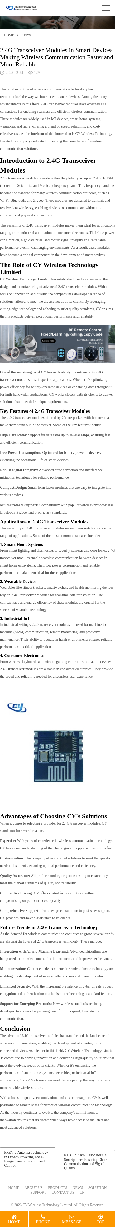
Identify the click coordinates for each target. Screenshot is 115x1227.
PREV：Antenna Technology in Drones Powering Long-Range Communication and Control (26, 1159)
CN (82, 1192)
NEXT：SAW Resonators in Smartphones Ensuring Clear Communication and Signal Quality (85, 1161)
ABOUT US (34, 1188)
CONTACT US (63, 1192)
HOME (9, 35)
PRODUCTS (57, 1188)
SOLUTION (97, 1188)
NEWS (26, 35)
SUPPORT (38, 1192)
